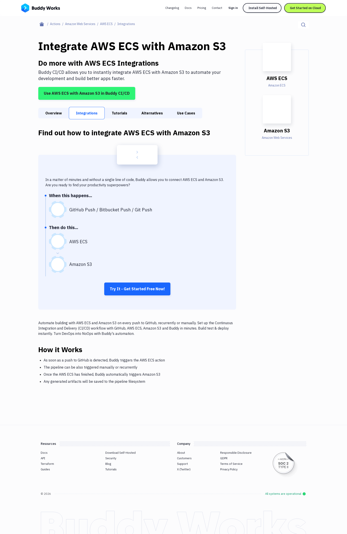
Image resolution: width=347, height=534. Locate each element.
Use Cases (186, 113)
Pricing (201, 8)
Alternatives (152, 113)
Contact (217, 8)
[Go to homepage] (40, 7)
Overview (53, 113)
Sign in (233, 8)
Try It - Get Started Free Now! (137, 288)
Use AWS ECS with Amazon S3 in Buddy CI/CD (87, 93)
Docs (188, 8)
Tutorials (119, 113)
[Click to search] (303, 24)
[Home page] (44, 24)
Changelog (172, 8)
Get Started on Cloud (305, 8)
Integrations (87, 113)
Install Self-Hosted (263, 8)
